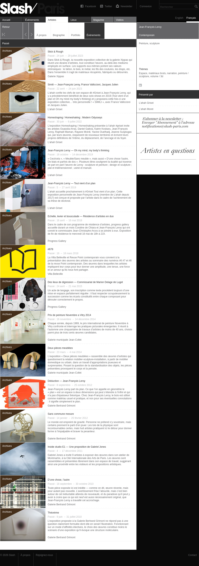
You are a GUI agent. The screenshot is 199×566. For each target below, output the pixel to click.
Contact (192, 555)
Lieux (74, 20)
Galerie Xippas (56, 76)
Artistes (52, 20)
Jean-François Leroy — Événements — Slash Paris (34, 7)
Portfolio (75, 35)
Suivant (31, 31)
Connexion (146, 6)
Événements (32, 20)
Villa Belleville (55, 274)
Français (191, 17)
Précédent (25, 31)
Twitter (108, 6)
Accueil (6, 20)
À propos (41, 35)
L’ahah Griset (55, 109)
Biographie (59, 35)
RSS (139, 86)
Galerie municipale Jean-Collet (64, 339)
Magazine (98, 20)
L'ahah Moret (146, 109)
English (179, 17)
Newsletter (126, 6)
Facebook (90, 6)
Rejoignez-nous (44, 555)
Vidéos (119, 20)
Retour (6, 27)
